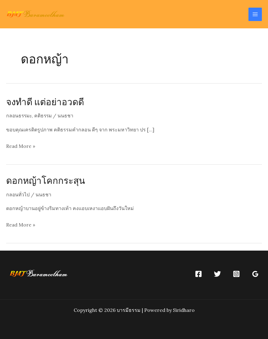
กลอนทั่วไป (18, 194)
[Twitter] (217, 273)
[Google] (255, 273)
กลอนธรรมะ (19, 115)
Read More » (20, 146)
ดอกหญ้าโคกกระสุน (46, 180)
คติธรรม (45, 115)
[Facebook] (198, 273)
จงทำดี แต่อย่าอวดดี (45, 101)
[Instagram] (236, 273)
